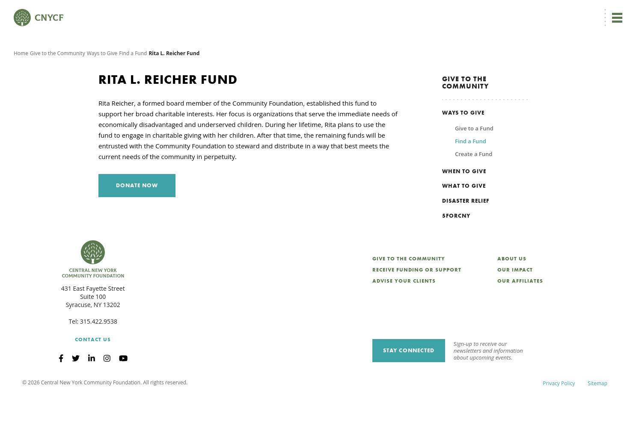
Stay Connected (408, 376)
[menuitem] (372, 11)
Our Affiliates (520, 306)
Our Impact (515, 295)
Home (21, 79)
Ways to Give (102, 79)
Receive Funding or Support (416, 295)
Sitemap (597, 409)
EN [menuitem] (373, 11)
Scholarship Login (494, 11)
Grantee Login (447, 11)
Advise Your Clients (404, 306)
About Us (511, 284)
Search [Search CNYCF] (607, 11)
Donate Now (332, 11)
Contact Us (93, 365)
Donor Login (407, 11)
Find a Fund (133, 79)
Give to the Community (57, 79)
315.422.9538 (98, 347)
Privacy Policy (559, 409)
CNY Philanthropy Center (554, 11)
